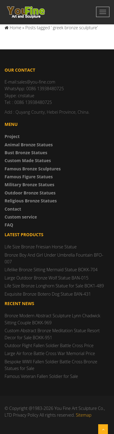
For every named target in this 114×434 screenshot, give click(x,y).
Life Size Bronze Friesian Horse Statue (41, 247)
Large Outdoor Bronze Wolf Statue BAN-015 (46, 278)
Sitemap (83, 415)
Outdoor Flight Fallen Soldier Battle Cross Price (49, 345)
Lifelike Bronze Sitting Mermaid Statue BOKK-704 (51, 269)
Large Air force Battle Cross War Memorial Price (50, 353)
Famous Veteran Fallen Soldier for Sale (41, 376)
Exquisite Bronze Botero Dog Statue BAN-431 (48, 294)
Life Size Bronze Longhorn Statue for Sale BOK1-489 (54, 286)
